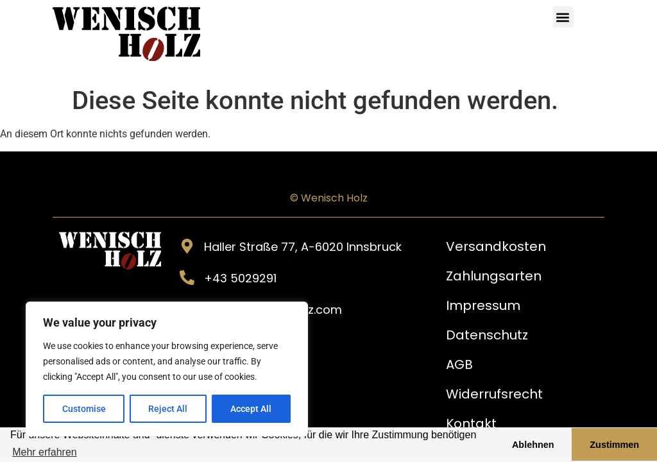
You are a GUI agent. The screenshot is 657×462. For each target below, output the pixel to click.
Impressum (483, 305)
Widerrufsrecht (494, 394)
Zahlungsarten (494, 276)
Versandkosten (496, 246)
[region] (167, 369)
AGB (459, 364)
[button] (563, 17)
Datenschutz (487, 335)
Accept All (251, 409)
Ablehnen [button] (533, 445)
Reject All (168, 409)
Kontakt (471, 423)
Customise (84, 409)
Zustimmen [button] (614, 445)
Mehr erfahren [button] (44, 452)
